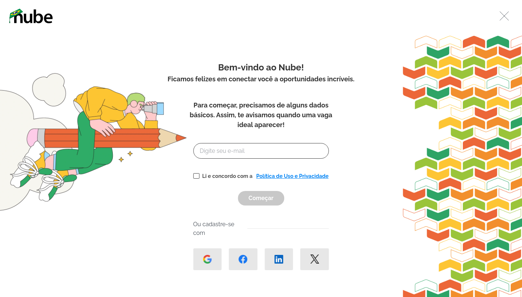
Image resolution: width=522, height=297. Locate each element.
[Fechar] (504, 16)
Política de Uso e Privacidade (292, 176)
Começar (261, 198)
